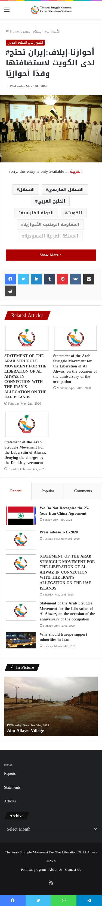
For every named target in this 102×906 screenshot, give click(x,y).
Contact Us (73, 869)
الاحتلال (27, 189)
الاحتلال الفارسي (66, 189)
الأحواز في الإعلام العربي (40, 31)
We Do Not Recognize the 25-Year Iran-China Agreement (64, 510)
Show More (50, 255)
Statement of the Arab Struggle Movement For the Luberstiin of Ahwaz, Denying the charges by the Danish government (25, 452)
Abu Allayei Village (25, 730)
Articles (10, 801)
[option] (51, 706)
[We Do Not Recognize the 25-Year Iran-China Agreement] (21, 515)
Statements (12, 787)
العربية (76, 171)
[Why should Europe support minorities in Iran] (21, 640)
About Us (55, 869)
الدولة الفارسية (37, 213)
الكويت (74, 213)
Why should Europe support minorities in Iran (63, 637)
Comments (83, 491)
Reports (10, 773)
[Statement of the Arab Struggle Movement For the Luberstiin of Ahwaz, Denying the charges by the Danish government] (26, 424)
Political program (33, 869)
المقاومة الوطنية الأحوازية (51, 224)
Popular (47, 491)
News (8, 765)
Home (12, 31)
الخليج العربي (51, 201)
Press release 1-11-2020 (59, 532)
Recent (15, 491)
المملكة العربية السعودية (51, 236)
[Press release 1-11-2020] (21, 540)
